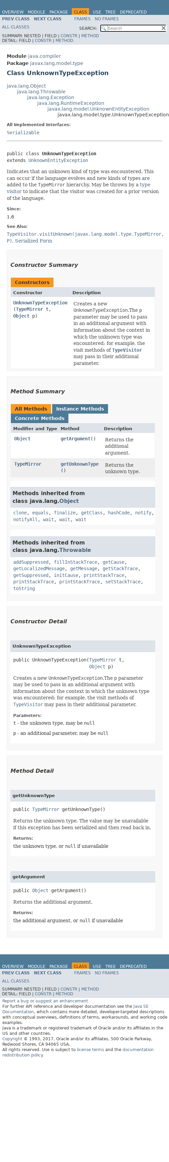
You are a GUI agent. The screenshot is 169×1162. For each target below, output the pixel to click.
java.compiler (44, 56)
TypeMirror (29, 309)
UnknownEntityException (58, 160)
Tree (110, 12)
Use (97, 12)
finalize (65, 512)
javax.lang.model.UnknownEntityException (98, 109)
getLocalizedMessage (39, 568)
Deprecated (133, 12)
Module (36, 12)
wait (48, 519)
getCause (113, 562)
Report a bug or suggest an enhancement (45, 1001)
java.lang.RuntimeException (70, 103)
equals (40, 512)
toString (24, 588)
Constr (69, 35)
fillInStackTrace (75, 562)
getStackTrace (120, 568)
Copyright (12, 1039)
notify (143, 512)
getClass (92, 512)
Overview (13, 12)
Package (58, 12)
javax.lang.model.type (56, 63)
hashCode (119, 512)
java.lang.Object (26, 86)
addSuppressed (30, 562)
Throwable (75, 550)
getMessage (83, 568)
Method (90, 35)
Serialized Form (33, 240)
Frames (82, 19)
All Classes (15, 27)
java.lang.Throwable (41, 91)
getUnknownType (80, 464)
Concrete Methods (39, 418)
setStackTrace (123, 581)
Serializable (23, 132)
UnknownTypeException (40, 302)
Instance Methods (80, 409)
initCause (66, 575)
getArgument (75, 438)
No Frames (107, 19)
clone (20, 512)
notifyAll (25, 519)
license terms (90, 1049)
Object (21, 316)
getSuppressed (30, 575)
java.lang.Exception (50, 97)
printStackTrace (104, 575)
